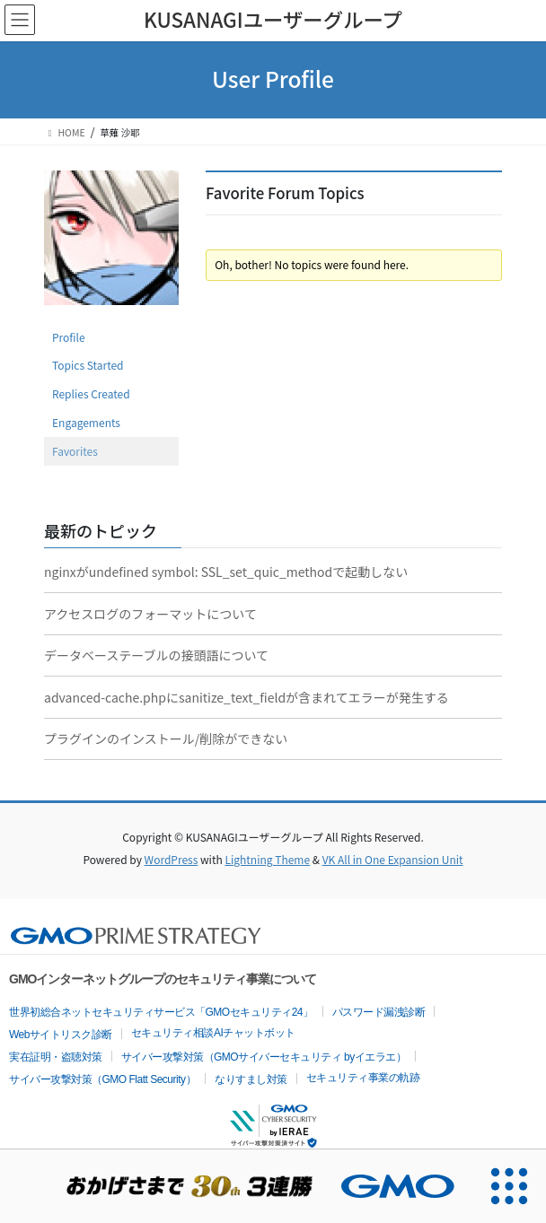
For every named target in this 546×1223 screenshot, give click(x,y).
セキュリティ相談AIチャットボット (213, 1032)
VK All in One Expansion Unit (392, 859)
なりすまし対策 (251, 1079)
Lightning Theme (267, 859)
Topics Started (88, 364)
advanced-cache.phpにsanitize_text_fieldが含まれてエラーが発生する (246, 697)
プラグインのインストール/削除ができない (165, 738)
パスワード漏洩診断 (379, 1012)
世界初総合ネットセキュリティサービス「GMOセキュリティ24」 (161, 1012)
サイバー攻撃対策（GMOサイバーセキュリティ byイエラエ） (264, 1057)
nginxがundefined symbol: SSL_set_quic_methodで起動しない (226, 572)
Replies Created (91, 393)
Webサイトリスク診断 (60, 1034)
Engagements (86, 422)
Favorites (75, 451)
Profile (68, 337)
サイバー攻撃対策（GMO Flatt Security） (102, 1079)
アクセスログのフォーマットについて (150, 614)
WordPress (171, 859)
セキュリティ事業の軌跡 (363, 1077)
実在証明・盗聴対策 (55, 1057)
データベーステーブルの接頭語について (156, 655)
